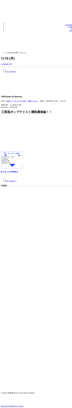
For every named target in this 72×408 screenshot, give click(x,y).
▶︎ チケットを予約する (9, 172)
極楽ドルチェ (33, 101)
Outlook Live (5, 163)
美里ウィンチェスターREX (16, 101)
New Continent (11, 71)
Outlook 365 (5, 161)
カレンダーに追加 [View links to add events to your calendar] (13, 153)
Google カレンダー (8, 157)
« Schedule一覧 (6, 64)
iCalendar (4, 159)
